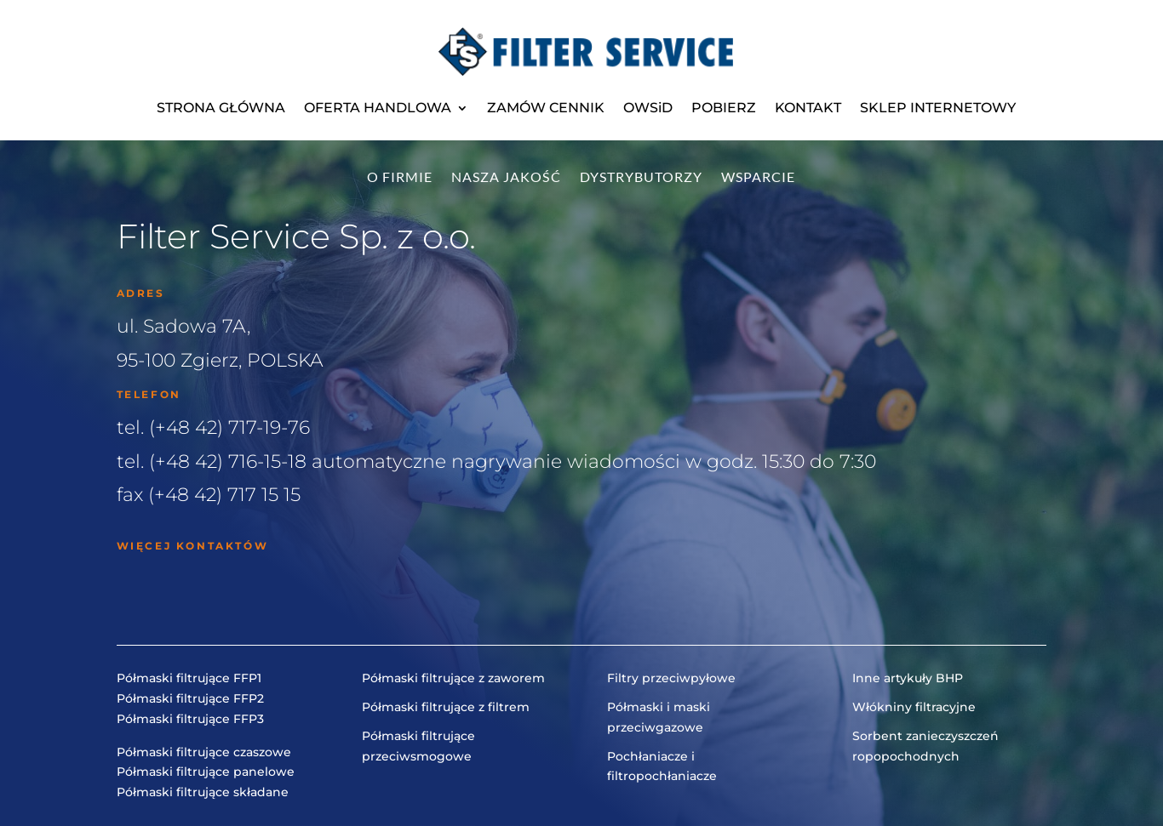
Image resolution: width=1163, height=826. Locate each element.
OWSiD (648, 108)
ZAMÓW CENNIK (545, 108)
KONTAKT (808, 108)
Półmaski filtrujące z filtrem (446, 707)
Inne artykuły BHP (907, 678)
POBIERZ (723, 108)
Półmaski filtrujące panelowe (206, 771)
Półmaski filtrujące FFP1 (189, 678)
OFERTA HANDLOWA (377, 108)
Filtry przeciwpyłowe (671, 678)
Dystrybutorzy (641, 178)
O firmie (400, 178)
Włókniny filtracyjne (914, 707)
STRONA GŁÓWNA (221, 108)
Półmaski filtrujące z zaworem (453, 678)
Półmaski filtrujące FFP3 (190, 718)
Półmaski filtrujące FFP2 (190, 698)
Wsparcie (758, 178)
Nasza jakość (506, 178)
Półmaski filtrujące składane (203, 792)
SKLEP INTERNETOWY (938, 108)
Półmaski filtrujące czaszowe (204, 752)
